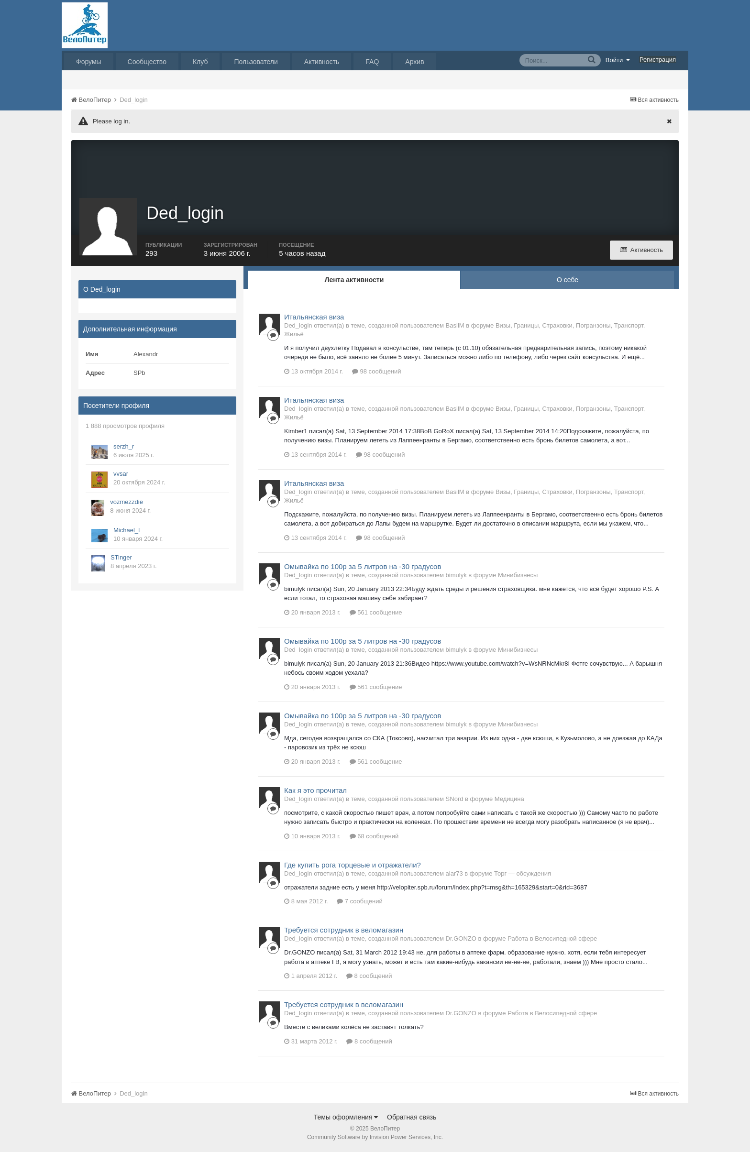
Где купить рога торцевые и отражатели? (352, 866)
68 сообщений (374, 837)
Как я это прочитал (315, 791)
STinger (121, 558)
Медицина (509, 799)
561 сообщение (376, 613)
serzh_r (123, 447)
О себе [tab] (567, 281)
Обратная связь (411, 1118)
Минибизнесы (518, 576)
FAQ (372, 62)
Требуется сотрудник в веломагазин (343, 931)
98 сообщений (376, 372)
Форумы (88, 62)
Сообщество (147, 62)
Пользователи (255, 62)
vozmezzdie (126, 502)
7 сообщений (360, 902)
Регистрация (658, 59)
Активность (322, 62)
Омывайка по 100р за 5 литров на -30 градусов (362, 567)
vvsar (120, 474)
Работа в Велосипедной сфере (552, 940)
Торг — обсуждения (522, 874)
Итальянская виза (314, 318)
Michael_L (127, 531)
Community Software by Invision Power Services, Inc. (375, 1138)
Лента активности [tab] (354, 281)
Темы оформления (346, 1118)
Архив (414, 62)
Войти (618, 59)
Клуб (200, 62)
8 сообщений (369, 977)
